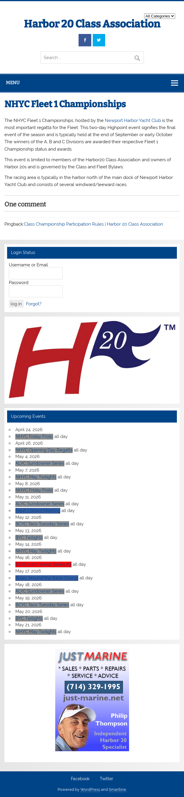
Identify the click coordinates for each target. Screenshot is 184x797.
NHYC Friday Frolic (34, 436)
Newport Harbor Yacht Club (133, 120)
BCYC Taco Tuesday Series (42, 524)
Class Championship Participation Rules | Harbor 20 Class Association (93, 224)
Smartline (117, 789)
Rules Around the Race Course (46, 578)
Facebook (80, 779)
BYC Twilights (29, 537)
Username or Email (28, 265)
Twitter (106, 779)
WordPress (90, 789)
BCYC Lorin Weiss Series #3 (43, 564)
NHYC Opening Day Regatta (44, 450)
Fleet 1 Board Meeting (37, 510)
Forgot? (33, 304)
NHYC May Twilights (35, 477)
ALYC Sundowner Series (39, 463)
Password (18, 282)
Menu (12, 82)
